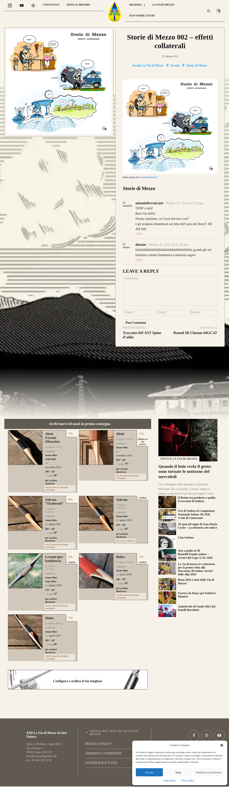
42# (118, 445)
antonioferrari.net (149, 189)
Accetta (149, 772)
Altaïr (120, 420)
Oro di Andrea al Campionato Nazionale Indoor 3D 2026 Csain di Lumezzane (196, 500)
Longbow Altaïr (53, 432)
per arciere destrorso (122, 456)
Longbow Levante (50, 553)
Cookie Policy (169, 780)
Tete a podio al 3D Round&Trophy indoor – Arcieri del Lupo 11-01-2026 (195, 540)
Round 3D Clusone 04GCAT (195, 319)
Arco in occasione (125, 526)
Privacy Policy (188, 780)
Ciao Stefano (186, 523)
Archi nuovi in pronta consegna (56, 474)
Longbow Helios (125, 548)
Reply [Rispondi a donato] (138, 245)
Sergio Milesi (50, 445)
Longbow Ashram (50, 496)
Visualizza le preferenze (209, 772)
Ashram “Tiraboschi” (54, 487)
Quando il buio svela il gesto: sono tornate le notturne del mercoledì (185, 457)
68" (56, 461)
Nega (178, 772)
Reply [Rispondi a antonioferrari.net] (138, 219)
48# (47, 626)
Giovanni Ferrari (148, 177)
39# (47, 457)
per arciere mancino (51, 468)
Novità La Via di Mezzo (147, 65)
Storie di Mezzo (197, 65)
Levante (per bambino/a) (54, 545)
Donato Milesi (51, 441)
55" (56, 579)
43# (118, 565)
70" (127, 449)
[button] (222, 745)
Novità (175, 65)
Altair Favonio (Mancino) (52, 423)
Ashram (121, 485)
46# (47, 514)
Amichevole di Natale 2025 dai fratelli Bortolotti (196, 594)
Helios (120, 543)
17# (47, 576)
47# (118, 511)
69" (56, 518)
